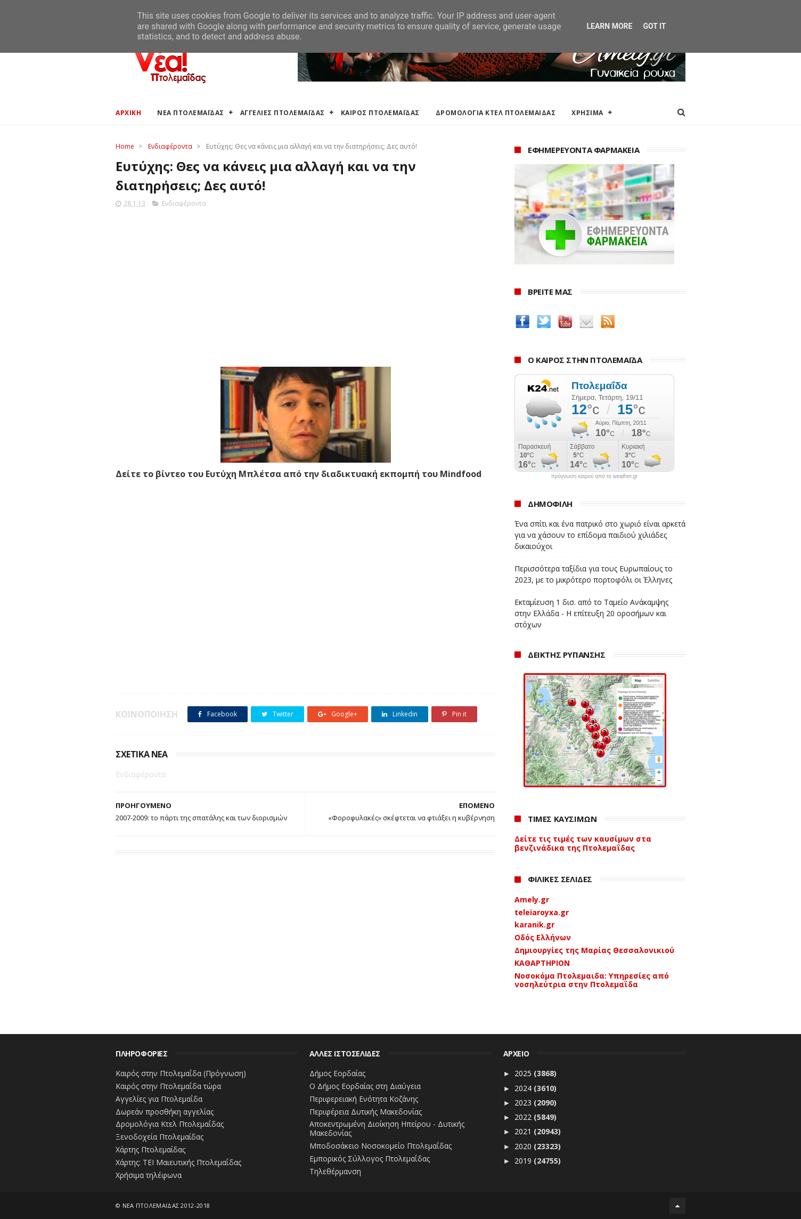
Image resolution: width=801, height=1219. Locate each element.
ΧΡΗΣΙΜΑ (587, 112)
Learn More (609, 26)
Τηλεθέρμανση (335, 1171)
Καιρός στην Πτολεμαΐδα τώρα (168, 1086)
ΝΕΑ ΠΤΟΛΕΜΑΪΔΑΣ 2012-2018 (166, 1205)
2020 (524, 1146)
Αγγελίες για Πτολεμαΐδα (159, 1099)
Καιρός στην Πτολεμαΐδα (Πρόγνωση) (181, 1073)
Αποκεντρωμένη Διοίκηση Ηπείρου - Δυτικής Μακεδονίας (386, 1128)
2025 (524, 1073)
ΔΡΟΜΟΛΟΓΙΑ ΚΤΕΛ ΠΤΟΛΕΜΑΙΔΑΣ (496, 112)
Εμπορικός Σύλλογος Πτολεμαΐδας (369, 1158)
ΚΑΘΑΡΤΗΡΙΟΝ (542, 963)
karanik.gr (534, 924)
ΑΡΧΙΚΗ (128, 112)
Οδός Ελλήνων (542, 937)
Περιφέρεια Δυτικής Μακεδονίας (365, 1112)
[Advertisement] (305, 284)
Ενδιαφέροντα (170, 146)
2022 (524, 1117)
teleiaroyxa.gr (541, 912)
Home (125, 146)
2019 (524, 1161)
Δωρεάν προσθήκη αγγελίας (165, 1112)
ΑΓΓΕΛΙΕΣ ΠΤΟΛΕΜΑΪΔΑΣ (282, 112)
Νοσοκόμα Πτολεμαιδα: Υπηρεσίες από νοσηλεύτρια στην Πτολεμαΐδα (591, 980)
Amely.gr (531, 899)
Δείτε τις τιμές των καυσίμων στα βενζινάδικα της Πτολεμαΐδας (582, 843)
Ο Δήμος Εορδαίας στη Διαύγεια (365, 1086)
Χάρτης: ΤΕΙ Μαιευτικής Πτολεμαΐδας (178, 1162)
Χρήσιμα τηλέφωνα (149, 1175)
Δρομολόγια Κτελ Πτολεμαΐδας (170, 1124)
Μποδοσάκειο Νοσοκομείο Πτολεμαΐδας (380, 1146)
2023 (524, 1102)
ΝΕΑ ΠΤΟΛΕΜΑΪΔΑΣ (190, 112)
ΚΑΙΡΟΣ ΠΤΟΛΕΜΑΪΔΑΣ (380, 112)
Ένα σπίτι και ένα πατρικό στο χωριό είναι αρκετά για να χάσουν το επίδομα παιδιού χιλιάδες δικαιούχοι (599, 535)
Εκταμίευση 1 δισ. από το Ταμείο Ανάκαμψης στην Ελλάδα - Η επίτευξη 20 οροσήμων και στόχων (591, 613)
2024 (524, 1088)
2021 (524, 1131)
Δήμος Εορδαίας (337, 1073)
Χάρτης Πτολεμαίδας (150, 1149)
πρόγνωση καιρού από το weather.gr (594, 476)
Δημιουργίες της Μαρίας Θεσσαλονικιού (594, 950)
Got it (654, 26)
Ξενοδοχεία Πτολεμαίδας (159, 1137)
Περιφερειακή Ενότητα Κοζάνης (363, 1099)
